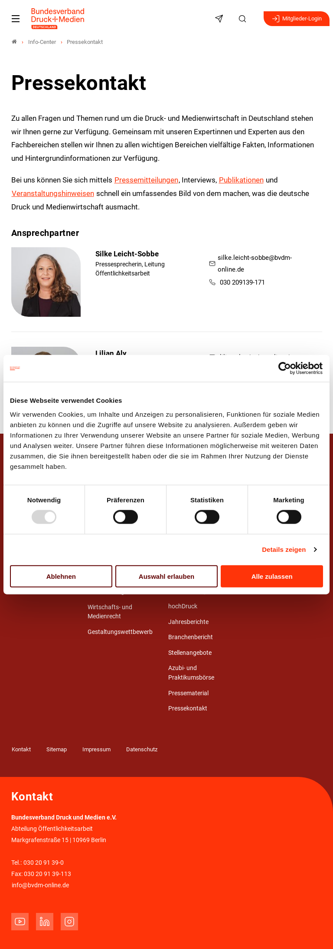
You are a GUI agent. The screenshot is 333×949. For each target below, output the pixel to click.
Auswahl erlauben (166, 576)
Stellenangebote (190, 653)
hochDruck (182, 606)
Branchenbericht (190, 637)
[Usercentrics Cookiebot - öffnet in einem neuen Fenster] (285, 368)
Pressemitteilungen (146, 180)
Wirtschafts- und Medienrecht (110, 612)
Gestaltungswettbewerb (120, 632)
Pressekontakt (187, 708)
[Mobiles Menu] (15, 18)
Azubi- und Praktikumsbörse (191, 672)
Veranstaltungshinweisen (53, 193)
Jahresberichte (188, 622)
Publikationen (241, 180)
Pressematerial (188, 693)
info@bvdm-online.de (40, 885)
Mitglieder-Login (296, 18)
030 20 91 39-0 (43, 862)
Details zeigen (284, 549)
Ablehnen (61, 576)
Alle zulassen (272, 576)
